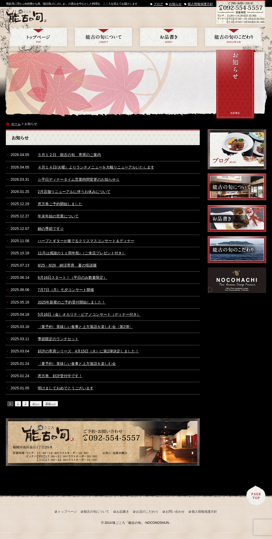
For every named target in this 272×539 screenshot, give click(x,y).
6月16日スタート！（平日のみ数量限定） (72, 277)
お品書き (168, 37)
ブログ (158, 4)
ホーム (16, 124)
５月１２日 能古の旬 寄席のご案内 (69, 155)
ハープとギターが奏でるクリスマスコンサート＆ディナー (86, 241)
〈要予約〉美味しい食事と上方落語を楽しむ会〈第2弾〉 (85, 327)
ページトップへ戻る (256, 495)
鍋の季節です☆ (51, 228)
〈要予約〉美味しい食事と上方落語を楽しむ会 (77, 363)
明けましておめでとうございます (66, 388)
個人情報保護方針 (200, 4)
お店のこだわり (233, 37)
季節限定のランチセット (58, 339)
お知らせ (175, 4)
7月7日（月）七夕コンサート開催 (66, 290)
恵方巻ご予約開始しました (60, 204)
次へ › (35, 403)
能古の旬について (103, 37)
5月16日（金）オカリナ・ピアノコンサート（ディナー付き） (89, 314)
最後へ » (50, 403)
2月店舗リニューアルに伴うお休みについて (74, 192)
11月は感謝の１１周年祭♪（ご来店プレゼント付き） (82, 253)
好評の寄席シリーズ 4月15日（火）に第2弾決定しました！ (88, 351)
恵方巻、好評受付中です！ (60, 376)
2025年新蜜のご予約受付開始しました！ (71, 302)
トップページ (38, 37)
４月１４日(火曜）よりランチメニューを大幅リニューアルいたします (96, 167)
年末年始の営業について (58, 216)
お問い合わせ (175, 511)
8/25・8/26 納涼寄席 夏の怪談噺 (67, 265)
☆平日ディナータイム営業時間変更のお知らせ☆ (79, 179)
